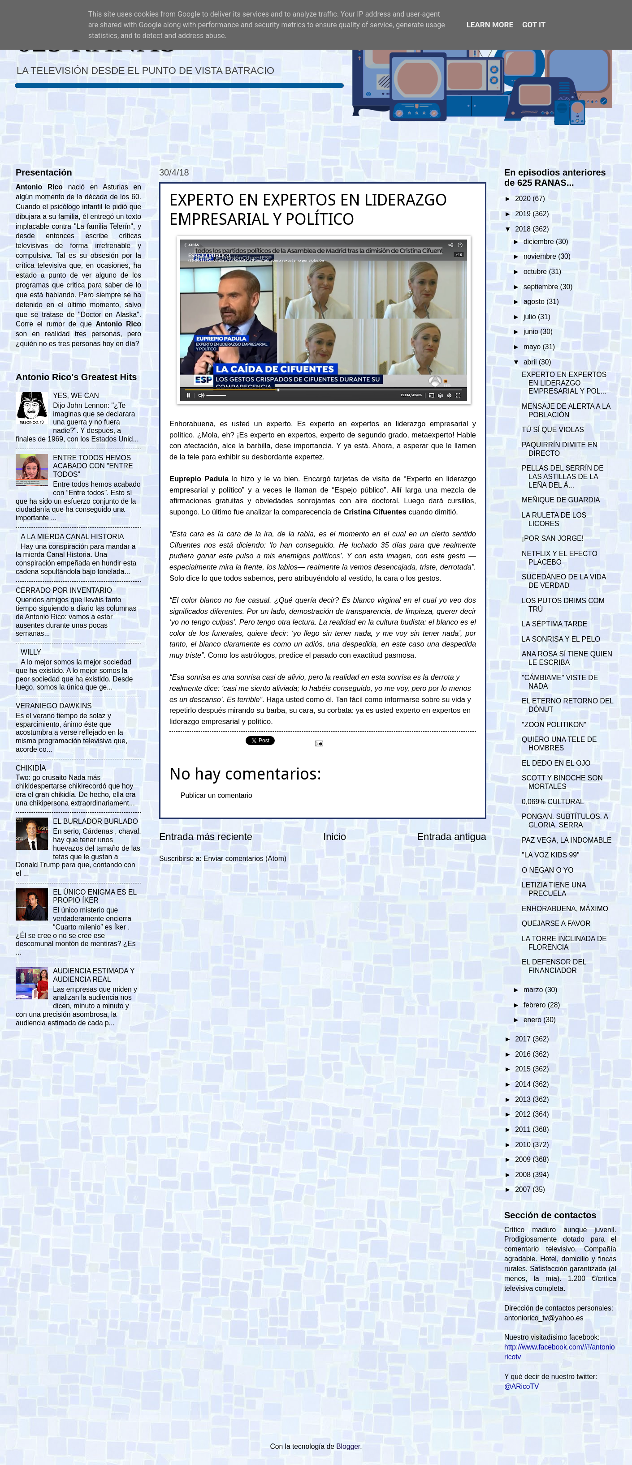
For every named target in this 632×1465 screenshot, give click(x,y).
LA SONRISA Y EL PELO (561, 639)
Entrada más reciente (205, 836)
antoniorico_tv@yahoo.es (544, 1318)
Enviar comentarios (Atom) (244, 858)
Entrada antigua (451, 836)
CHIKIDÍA (31, 768)
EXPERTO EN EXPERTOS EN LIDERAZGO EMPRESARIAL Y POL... (564, 383)
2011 (523, 1129)
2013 (523, 1099)
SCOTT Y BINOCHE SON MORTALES (562, 782)
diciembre (540, 241)
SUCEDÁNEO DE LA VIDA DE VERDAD (564, 581)
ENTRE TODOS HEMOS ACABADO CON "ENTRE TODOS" (93, 466)
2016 (523, 1054)
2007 (523, 1189)
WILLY (31, 652)
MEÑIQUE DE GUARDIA (561, 500)
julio (531, 317)
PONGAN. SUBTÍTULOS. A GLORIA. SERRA (565, 821)
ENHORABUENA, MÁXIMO (565, 908)
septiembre (542, 287)
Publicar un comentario (216, 795)
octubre (536, 271)
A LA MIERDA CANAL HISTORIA (72, 536)
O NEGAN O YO (547, 870)
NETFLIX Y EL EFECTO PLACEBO (559, 558)
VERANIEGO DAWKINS (54, 706)
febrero (536, 1005)
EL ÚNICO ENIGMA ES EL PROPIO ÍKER (94, 896)
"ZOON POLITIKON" (554, 724)
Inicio (334, 836)
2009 (523, 1159)
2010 (523, 1144)
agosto (535, 301)
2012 (523, 1114)
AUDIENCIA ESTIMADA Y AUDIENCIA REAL (93, 975)
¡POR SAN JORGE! (553, 538)
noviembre (541, 256)
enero (533, 1020)
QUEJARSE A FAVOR (556, 923)
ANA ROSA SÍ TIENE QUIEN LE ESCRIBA (567, 658)
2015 (523, 1069)
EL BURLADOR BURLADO (95, 821)
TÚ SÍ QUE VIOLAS (553, 429)
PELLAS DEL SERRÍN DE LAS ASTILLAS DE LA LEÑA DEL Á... (563, 476)
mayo (533, 347)
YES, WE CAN (76, 395)
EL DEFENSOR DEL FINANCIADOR (554, 966)
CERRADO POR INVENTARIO (64, 590)
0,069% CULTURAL (553, 801)
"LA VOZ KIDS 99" (550, 855)
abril (531, 362)
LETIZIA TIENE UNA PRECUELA (554, 889)
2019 (523, 214)
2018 (523, 229)
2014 (523, 1084)
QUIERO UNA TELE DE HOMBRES (559, 744)
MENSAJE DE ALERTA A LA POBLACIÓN (566, 411)
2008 (523, 1174)
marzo (534, 990)
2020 (523, 198)
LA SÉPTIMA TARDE (554, 624)
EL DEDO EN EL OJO (556, 763)
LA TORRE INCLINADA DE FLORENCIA (564, 943)
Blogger (348, 1446)
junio (532, 331)
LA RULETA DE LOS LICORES (554, 519)
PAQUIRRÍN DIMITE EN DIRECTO (559, 449)
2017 (523, 1039)
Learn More (490, 24)
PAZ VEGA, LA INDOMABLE (566, 840)
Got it (533, 24)
